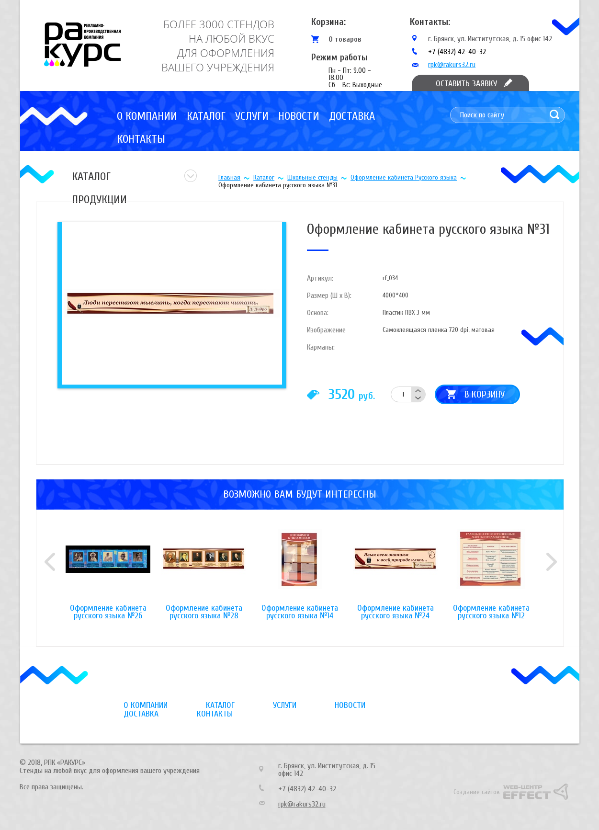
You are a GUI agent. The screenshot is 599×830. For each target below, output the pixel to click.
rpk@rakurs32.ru (451, 64)
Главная (229, 177)
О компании (147, 116)
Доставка (352, 116)
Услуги (252, 116)
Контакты (141, 139)
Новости (298, 116)
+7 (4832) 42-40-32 (457, 51)
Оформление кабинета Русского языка (403, 177)
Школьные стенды (312, 177)
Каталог (206, 116)
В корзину (484, 394)
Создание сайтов (476, 792)
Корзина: (328, 21)
